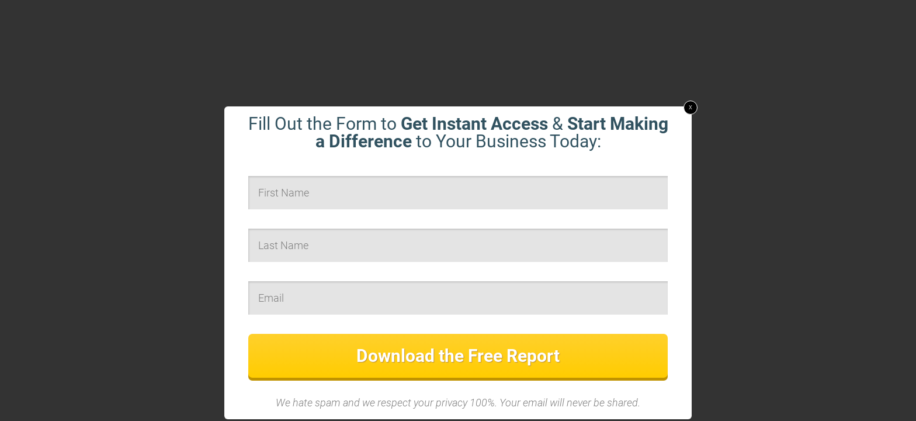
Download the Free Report (458, 356)
